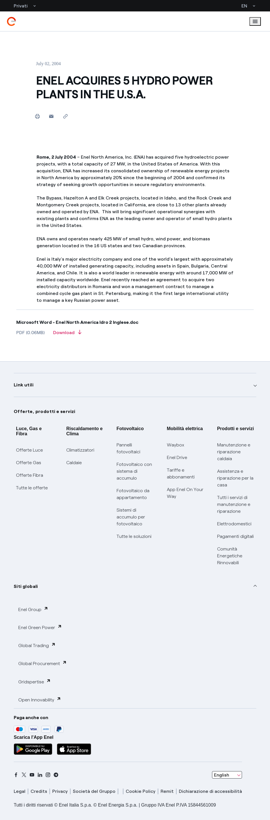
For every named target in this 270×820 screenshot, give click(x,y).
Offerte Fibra (29, 475)
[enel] (11, 21)
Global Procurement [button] (42, 663)
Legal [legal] (19, 791)
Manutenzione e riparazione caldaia (233, 451)
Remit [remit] (167, 791)
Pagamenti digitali (235, 536)
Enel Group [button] (33, 609)
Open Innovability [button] (39, 700)
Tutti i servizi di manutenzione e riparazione (233, 504)
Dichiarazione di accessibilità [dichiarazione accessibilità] (210, 791)
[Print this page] (37, 116)
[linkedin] (40, 775)
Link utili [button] (23, 385)
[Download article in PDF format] (67, 334)
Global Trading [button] (37, 645)
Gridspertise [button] (34, 682)
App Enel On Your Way (185, 493)
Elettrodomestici (234, 523)
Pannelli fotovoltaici (128, 448)
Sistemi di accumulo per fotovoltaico (131, 516)
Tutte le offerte (32, 487)
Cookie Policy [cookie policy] (140, 791)
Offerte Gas (28, 462)
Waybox (175, 445)
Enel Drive (177, 457)
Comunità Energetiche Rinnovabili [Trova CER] (229, 555)
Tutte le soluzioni (134, 536)
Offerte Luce (29, 450)
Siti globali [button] (26, 586)
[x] (24, 775)
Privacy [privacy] (60, 791)
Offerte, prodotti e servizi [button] (44, 411)
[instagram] (48, 775)
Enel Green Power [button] (40, 627)
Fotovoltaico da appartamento (133, 494)
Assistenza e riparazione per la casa (235, 478)
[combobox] (227, 775)
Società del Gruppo (94, 791)
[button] (51, 116)
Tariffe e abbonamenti (181, 473)
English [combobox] (221, 775)
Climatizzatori (80, 450)
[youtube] (32, 775)
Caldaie (74, 462)
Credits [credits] (39, 791)
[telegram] (56, 775)
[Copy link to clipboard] (65, 116)
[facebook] (16, 775)
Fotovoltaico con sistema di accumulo (134, 471)
